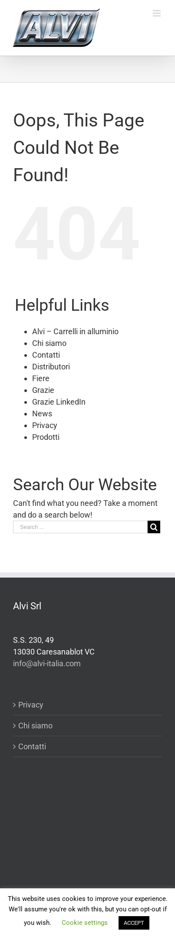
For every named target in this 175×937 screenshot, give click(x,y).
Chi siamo (49, 343)
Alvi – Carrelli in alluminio (75, 331)
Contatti (46, 354)
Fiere (41, 378)
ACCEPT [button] (134, 923)
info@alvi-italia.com (47, 663)
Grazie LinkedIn (59, 401)
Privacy (44, 425)
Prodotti (45, 437)
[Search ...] (80, 527)
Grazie (43, 390)
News (42, 413)
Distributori (51, 366)
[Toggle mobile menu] (157, 13)
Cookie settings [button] (85, 923)
